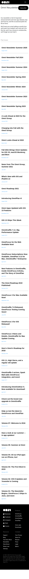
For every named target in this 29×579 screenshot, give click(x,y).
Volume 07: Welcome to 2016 (14, 432)
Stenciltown (6, 553)
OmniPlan (17, 530)
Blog (4, 547)
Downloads (18, 536)
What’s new (6, 556)
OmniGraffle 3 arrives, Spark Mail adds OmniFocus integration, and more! (14, 384)
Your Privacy (18, 544)
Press (16, 551)
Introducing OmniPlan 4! (12, 205)
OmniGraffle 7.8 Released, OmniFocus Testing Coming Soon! (13, 319)
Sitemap (5, 558)
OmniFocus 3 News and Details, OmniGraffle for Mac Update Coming (14, 345)
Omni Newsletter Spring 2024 (14, 82)
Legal (16, 553)
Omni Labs (18, 534)
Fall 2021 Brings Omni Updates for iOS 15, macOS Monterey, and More (13, 159)
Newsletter (6, 551)
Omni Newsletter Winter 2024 (14, 91)
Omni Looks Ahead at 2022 (13, 147)
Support (5, 544)
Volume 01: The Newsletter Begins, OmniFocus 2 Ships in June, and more (14, 502)
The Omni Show (7, 549)
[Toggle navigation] (25, 2)
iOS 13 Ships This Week (12, 227)
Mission (17, 549)
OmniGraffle (18, 525)
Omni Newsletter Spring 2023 (14, 113)
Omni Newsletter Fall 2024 (13, 60)
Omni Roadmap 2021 (10, 196)
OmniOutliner (18, 527)
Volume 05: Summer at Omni (14, 454)
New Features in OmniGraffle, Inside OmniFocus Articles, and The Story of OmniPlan (14, 280)
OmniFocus (18, 523)
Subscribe (23, 8)
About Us (17, 547)
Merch (17, 556)
